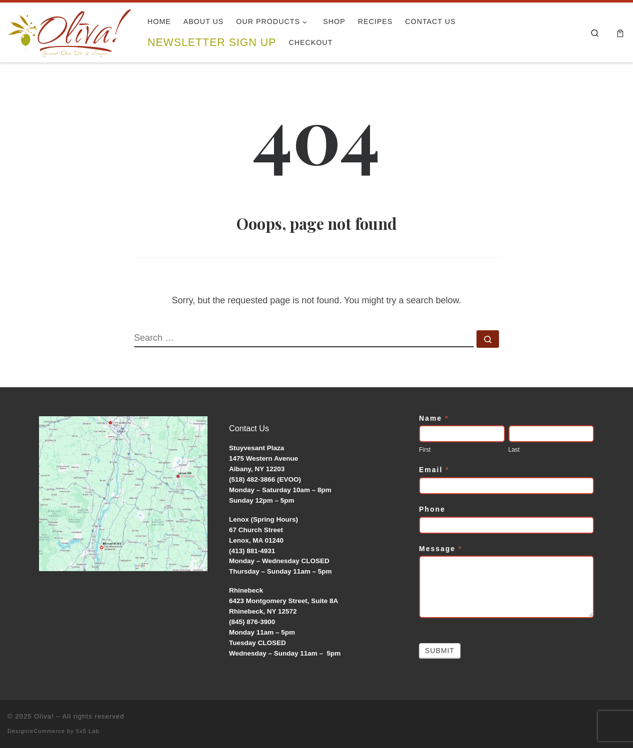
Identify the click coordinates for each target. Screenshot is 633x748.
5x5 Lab (88, 731)
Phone (432, 509)
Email (434, 470)
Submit (439, 651)
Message (440, 549)
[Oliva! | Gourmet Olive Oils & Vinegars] (70, 29)
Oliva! (44, 716)
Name (433, 418)
